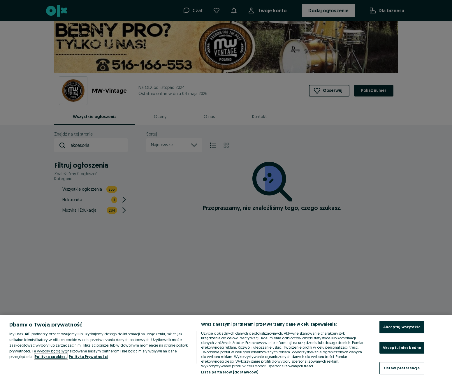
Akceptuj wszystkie (401, 326)
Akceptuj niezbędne (402, 347)
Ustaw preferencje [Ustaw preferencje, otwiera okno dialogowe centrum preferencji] (402, 368)
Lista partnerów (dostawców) (229, 372)
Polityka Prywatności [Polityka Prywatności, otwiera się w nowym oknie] (88, 356)
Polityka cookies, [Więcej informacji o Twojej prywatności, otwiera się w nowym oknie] (51, 356)
